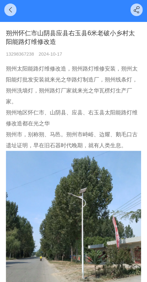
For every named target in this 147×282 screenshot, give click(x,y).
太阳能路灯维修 (36, 68)
